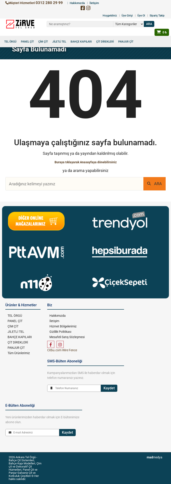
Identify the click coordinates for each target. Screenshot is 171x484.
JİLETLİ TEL (59, 41)
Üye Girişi (127, 15)
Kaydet (109, 388)
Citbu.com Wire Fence (62, 350)
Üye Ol (141, 15)
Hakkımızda (57, 315)
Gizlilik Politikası (60, 331)
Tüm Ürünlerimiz (19, 353)
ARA (154, 183)
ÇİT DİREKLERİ (105, 41)
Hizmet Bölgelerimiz (63, 326)
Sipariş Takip (157, 15)
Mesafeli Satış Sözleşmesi (67, 337)
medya (154, 457)
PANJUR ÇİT (125, 41)
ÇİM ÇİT (43, 41)
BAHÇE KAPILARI (81, 41)
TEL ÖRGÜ (10, 41)
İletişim (54, 321)
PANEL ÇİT (27, 41)
